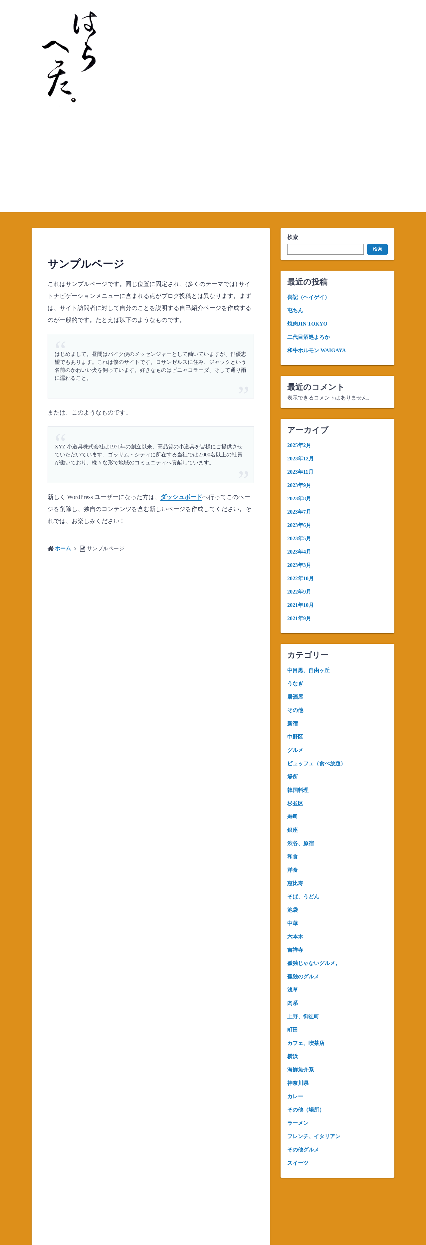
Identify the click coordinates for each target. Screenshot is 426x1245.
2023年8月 (299, 498)
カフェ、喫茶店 (305, 1043)
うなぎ (295, 683)
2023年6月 (299, 525)
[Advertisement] (213, 162)
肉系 (292, 1003)
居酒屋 (295, 697)
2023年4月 (299, 552)
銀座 (292, 830)
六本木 (295, 936)
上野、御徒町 (303, 1016)
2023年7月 (299, 512)
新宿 (292, 723)
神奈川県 (298, 1083)
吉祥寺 (295, 950)
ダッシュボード (181, 497)
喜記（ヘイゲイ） (308, 297)
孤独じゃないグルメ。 (313, 963)
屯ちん (295, 310)
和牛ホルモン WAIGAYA (316, 350)
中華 (292, 923)
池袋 (292, 910)
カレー (295, 1096)
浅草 (292, 990)
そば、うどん (303, 896)
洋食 (292, 870)
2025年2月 (299, 445)
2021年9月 (299, 618)
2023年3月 (299, 565)
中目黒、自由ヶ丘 (308, 670)
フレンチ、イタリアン (313, 1136)
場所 (292, 777)
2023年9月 (299, 485)
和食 (292, 857)
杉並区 (295, 803)
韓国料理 (298, 790)
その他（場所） (305, 1110)
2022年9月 (299, 592)
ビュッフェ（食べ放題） (316, 763)
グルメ (295, 750)
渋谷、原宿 (300, 843)
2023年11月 (300, 472)
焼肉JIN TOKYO (307, 324)
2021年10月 (300, 605)
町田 (292, 1030)
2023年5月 (299, 538)
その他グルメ (303, 1149)
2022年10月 (300, 578)
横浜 (292, 1056)
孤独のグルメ (303, 976)
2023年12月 (300, 458)
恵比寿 (295, 883)
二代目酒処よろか (308, 337)
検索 (292, 237)
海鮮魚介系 (300, 1070)
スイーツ (298, 1163)
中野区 (295, 737)
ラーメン (298, 1123)
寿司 (292, 817)
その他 (295, 710)
